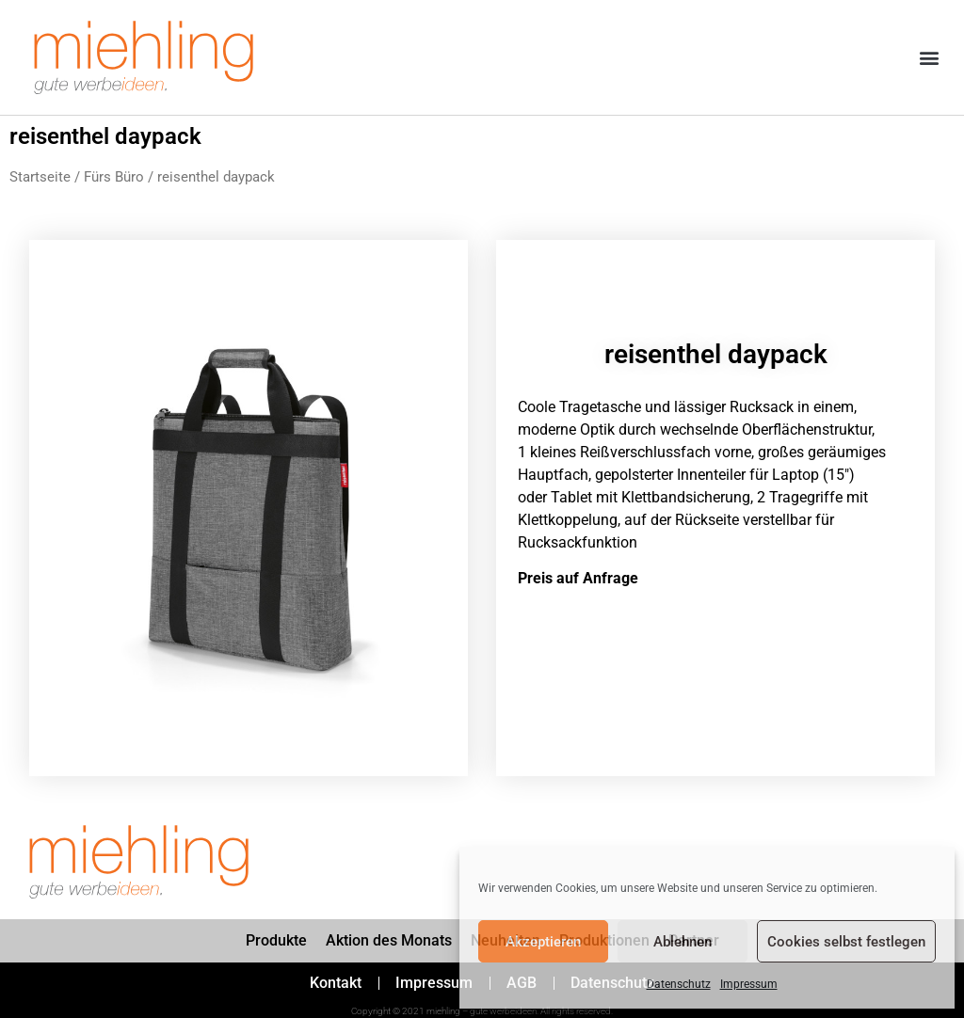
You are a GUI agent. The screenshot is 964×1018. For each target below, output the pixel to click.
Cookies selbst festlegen (846, 941)
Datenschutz (679, 984)
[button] (929, 57)
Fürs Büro (114, 176)
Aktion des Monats (389, 940)
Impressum (749, 984)
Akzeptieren (543, 941)
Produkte (276, 940)
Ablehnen (682, 941)
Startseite (40, 176)
